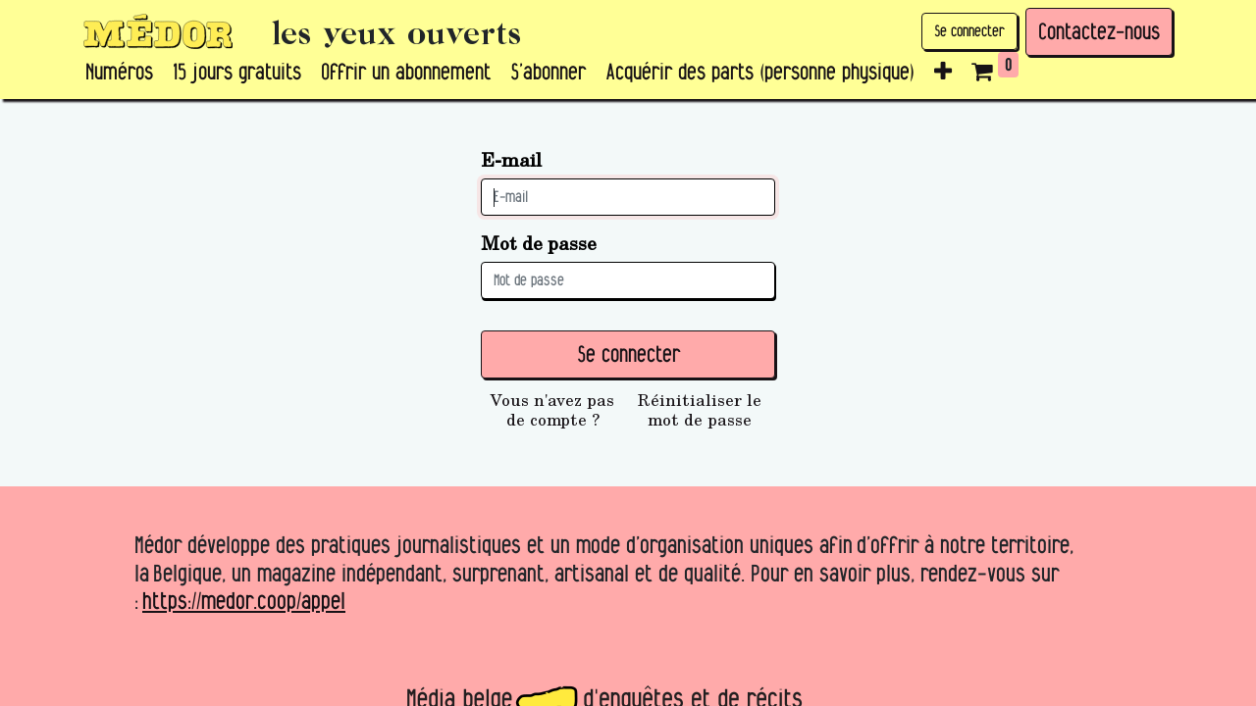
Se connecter (969, 31)
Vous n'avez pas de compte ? (552, 409)
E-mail (511, 159)
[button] (943, 72)
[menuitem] (119, 72)
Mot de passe (539, 242)
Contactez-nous (1099, 31)
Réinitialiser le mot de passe (699, 409)
